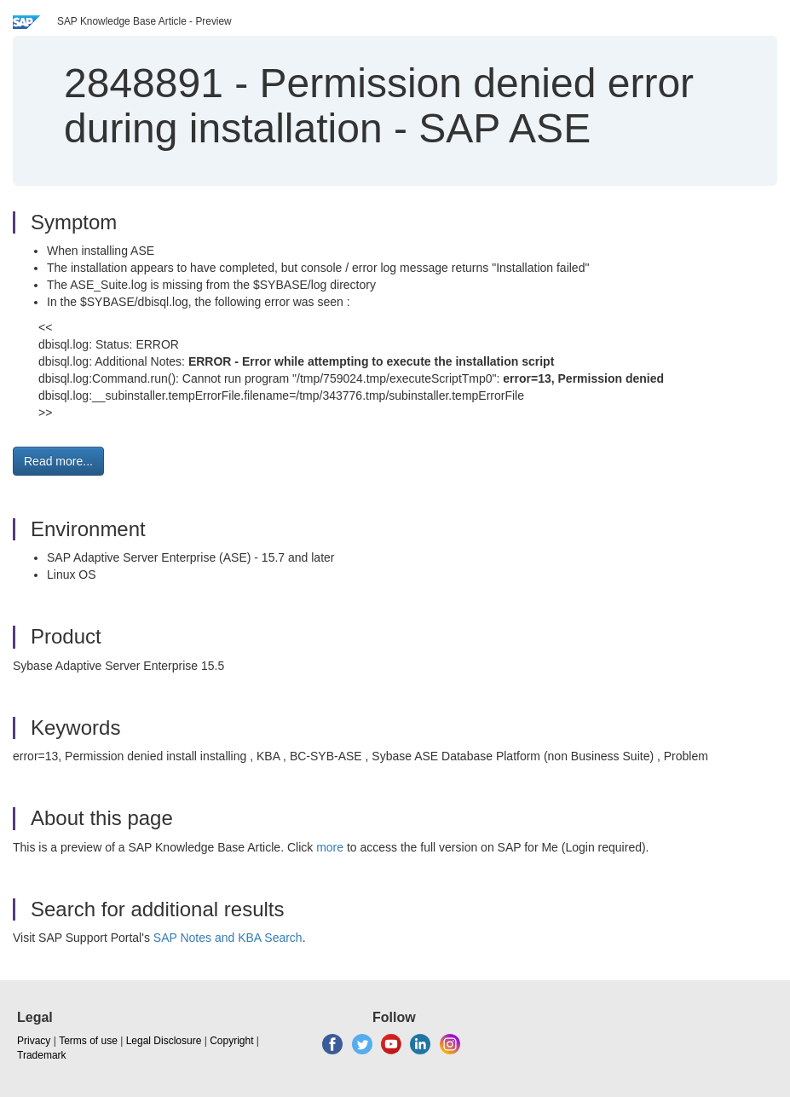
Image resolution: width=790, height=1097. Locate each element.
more (329, 847)
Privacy (33, 1041)
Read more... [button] (58, 461)
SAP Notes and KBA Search (228, 937)
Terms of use (88, 1041)
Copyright (231, 1041)
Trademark (41, 1055)
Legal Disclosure (164, 1041)
